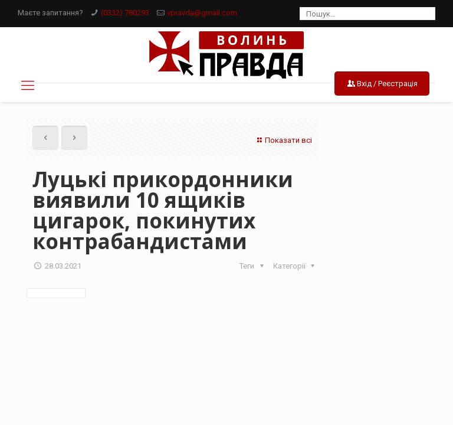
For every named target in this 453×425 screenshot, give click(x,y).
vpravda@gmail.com (202, 12)
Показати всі (283, 140)
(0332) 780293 (125, 12)
